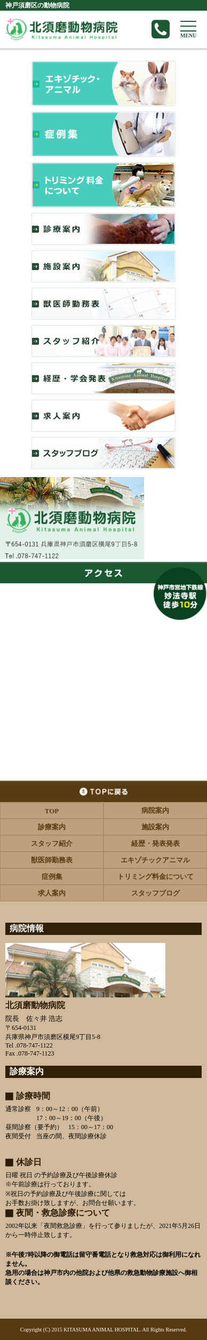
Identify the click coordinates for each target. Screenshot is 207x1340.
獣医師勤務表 (52, 860)
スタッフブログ (155, 893)
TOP (52, 811)
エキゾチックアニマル (155, 860)
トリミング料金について (155, 877)
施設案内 (155, 827)
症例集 (52, 877)
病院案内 (155, 810)
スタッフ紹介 (52, 843)
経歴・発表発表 (155, 843)
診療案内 (52, 827)
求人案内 (52, 893)
